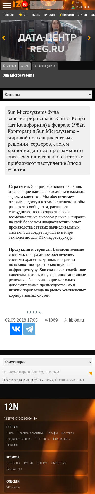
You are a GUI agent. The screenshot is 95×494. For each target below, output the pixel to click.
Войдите (8, 380)
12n (11, 407)
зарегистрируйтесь (31, 380)
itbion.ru (76, 320)
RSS (90, 374)
